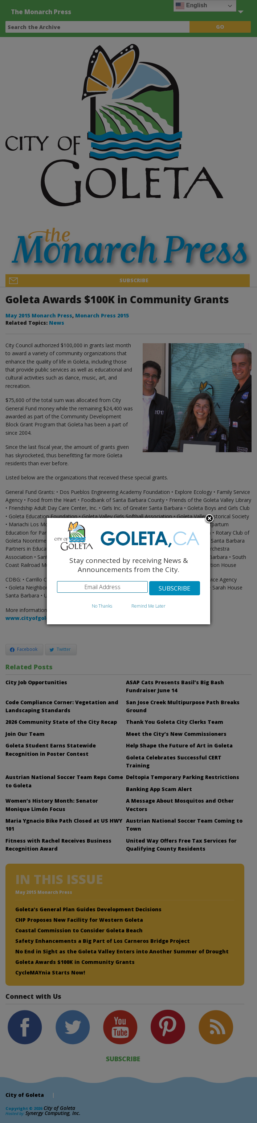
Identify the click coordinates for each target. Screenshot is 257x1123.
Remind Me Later (148, 606)
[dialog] (128, 571)
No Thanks (102, 606)
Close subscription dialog (209, 519)
